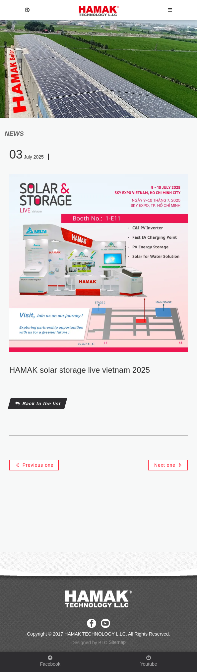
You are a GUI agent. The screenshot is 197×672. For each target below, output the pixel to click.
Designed (81, 643)
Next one (168, 465)
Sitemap (117, 642)
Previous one (34, 465)
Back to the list (38, 403)
